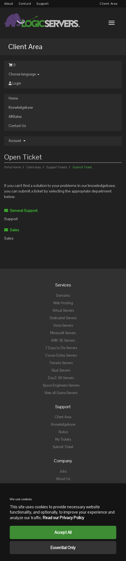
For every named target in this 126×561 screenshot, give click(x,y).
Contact (25, 3)
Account (17, 141)
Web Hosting (63, 303)
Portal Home (12, 167)
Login (15, 83)
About (8, 3)
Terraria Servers (61, 363)
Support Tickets (57, 167)
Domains (63, 295)
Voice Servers (63, 325)
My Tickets (63, 439)
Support (42, 3)
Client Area (109, 3)
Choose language (24, 74)
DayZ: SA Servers (61, 378)
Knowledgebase (21, 107)
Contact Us (17, 126)
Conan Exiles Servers (61, 355)
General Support (20, 210)
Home (13, 98)
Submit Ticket (63, 447)
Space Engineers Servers (61, 385)
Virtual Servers (63, 310)
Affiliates (15, 117)
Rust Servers (61, 370)
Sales (11, 229)
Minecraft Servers (63, 333)
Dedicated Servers (63, 318)
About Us (63, 479)
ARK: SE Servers (63, 340)
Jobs (63, 471)
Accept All (63, 532)
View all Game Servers (60, 393)
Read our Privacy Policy (63, 517)
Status (63, 432)
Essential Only (63, 547)
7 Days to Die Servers (61, 348)
